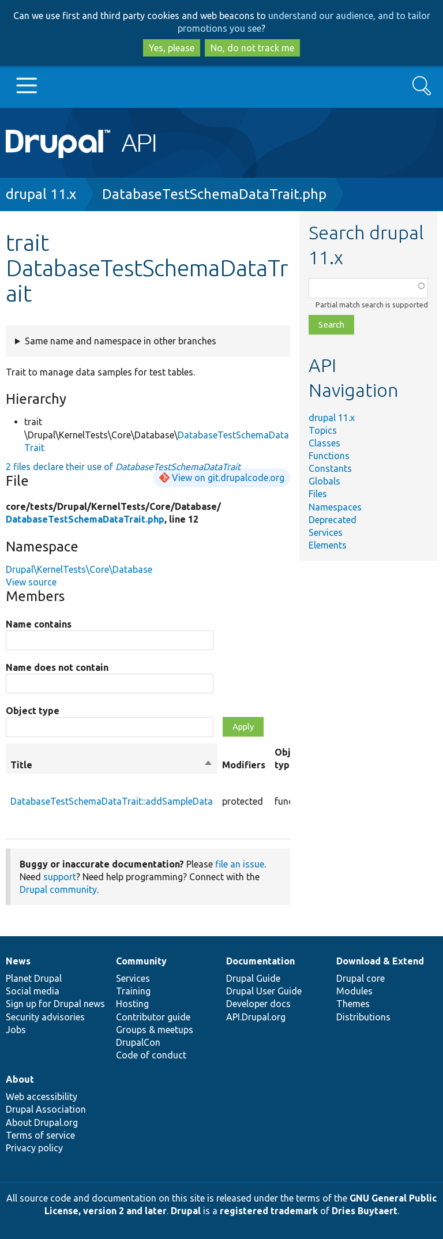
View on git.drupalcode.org (228, 477)
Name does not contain (57, 667)
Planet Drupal (34, 978)
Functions (329, 455)
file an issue (239, 864)
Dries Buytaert (364, 1211)
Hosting (132, 1003)
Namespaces (335, 507)
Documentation (260, 961)
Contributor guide (153, 1017)
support (59, 877)
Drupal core (360, 978)
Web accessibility (41, 1096)
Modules (354, 991)
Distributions (363, 1017)
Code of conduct (151, 1055)
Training (133, 991)
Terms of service (40, 1135)
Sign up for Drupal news (55, 1003)
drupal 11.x (41, 194)
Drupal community (58, 889)
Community (141, 961)
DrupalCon (138, 1042)
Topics (323, 430)
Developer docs (258, 1003)
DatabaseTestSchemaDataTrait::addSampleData (111, 801)
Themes (353, 1003)
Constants (330, 468)
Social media (32, 991)
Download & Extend (380, 961)
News (18, 961)
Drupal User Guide (264, 991)
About (20, 1079)
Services (326, 532)
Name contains (39, 624)
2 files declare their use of (123, 466)
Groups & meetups (154, 1029)
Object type (32, 710)
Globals (324, 481)
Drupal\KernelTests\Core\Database (79, 569)
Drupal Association (46, 1109)
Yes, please (171, 48)
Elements (328, 545)
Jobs (16, 1029)
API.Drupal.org (256, 1017)
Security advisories (45, 1017)
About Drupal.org (42, 1122)
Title (111, 765)
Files (318, 494)
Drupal (186, 1211)
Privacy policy (34, 1148)
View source (31, 582)
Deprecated (332, 520)
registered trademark (269, 1211)
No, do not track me (252, 48)
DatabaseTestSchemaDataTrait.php (214, 194)
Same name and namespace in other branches (120, 341)
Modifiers (243, 765)
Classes (324, 443)
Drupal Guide (253, 978)
